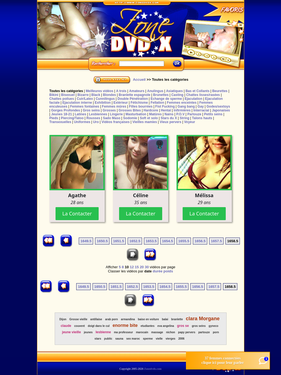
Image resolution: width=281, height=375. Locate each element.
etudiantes (147, 325)
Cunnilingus (105, 99)
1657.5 (216, 241)
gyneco (213, 325)
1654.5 (167, 241)
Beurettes (219, 91)
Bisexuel (68, 95)
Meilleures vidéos (99, 91)
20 (142, 267)
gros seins (199, 325)
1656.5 (200, 241)
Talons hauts (202, 118)
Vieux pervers (171, 122)
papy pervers (186, 332)
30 (147, 267)
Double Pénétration (132, 99)
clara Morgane (203, 318)
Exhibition (103, 103)
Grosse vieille (78, 319)
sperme (148, 338)
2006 (181, 338)
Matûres (155, 114)
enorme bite (125, 325)
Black (95, 95)
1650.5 (102, 241)
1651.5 (118, 241)
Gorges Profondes (65, 110)
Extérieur (121, 103)
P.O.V (180, 114)
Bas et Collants (197, 91)
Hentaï (166, 110)
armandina (128, 319)
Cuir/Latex (85, 99)
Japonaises (221, 110)
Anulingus (155, 91)
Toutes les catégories (66, 91)
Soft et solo (149, 118)
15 (137, 267)
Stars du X (169, 118)
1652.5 (134, 241)
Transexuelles (60, 122)
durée (157, 271)
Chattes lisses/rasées (203, 95)
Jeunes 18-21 (61, 114)
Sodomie (130, 118)
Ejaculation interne (77, 103)
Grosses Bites (130, 110)
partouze (204, 332)
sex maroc (133, 338)
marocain (142, 332)
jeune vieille (71, 332)
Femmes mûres (114, 106)
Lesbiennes (98, 114)
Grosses (109, 110)
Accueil (139, 79)
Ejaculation (193, 99)
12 (132, 267)
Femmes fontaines (84, 106)
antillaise (96, 319)
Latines (80, 114)
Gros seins (91, 110)
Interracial (201, 110)
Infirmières (182, 110)
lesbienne (103, 332)
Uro (96, 122)
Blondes (109, 95)
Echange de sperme (166, 99)
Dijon (62, 319)
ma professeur (123, 332)
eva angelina (165, 325)
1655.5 (183, 241)
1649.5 (85, 241)
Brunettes (161, 95)
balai (165, 319)
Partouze (194, 114)
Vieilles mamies (144, 122)
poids (168, 271)
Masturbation (135, 114)
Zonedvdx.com (152, 368)
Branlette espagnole (135, 95)
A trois (121, 91)
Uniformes (82, 122)
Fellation (157, 103)
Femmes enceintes (181, 103)
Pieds (53, 118)
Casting (177, 95)
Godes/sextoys (218, 106)
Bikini (54, 95)
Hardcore (151, 110)
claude (66, 326)
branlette (177, 319)
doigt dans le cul (99, 325)
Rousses (93, 118)
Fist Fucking (165, 106)
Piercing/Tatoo (72, 118)
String (184, 118)
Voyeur (189, 122)
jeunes (88, 332)
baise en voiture (148, 319)
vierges (170, 338)
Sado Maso (111, 118)
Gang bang (186, 106)
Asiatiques (174, 91)
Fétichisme (139, 103)
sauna (119, 338)
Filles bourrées (141, 106)
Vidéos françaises (115, 122)
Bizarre (83, 95)
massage (157, 332)
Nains (169, 114)
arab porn (111, 319)
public (108, 338)
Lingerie (116, 114)
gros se (183, 326)
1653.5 (151, 241)
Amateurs (136, 91)
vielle (159, 338)
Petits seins (213, 114)
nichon (170, 332)
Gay (201, 106)
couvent (79, 325)
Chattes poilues (61, 99)
